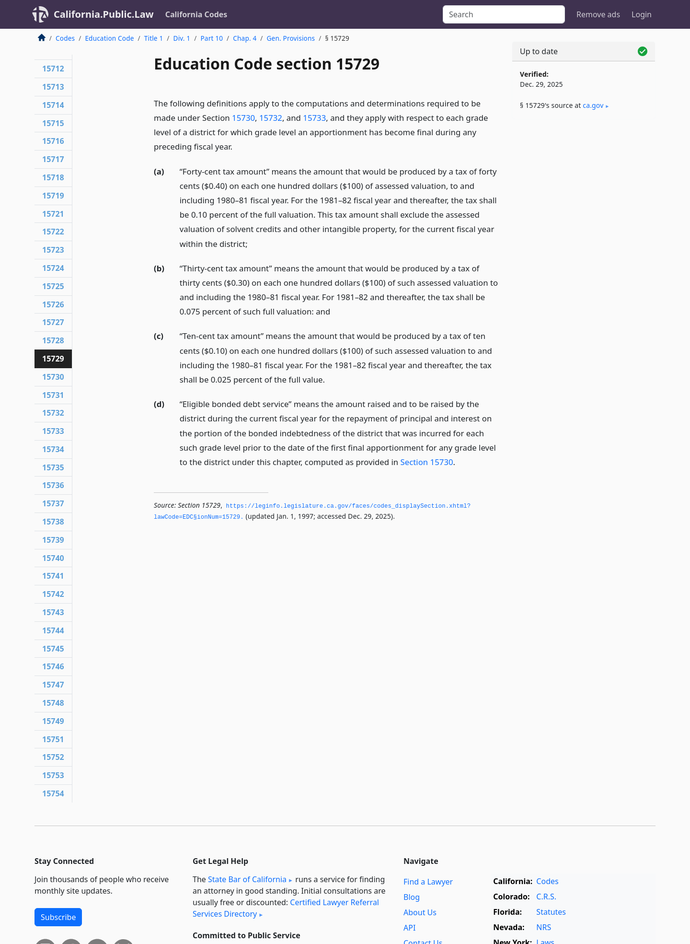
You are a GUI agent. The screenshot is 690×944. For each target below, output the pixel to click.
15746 (53, 666)
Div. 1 (182, 38)
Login (642, 14)
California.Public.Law (104, 14)
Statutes (551, 912)
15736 (53, 485)
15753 (53, 775)
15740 (53, 558)
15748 (53, 703)
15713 (53, 87)
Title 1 (153, 38)
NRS (543, 927)
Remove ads (598, 14)
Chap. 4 (244, 38)
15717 (53, 159)
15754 (53, 793)
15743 (53, 612)
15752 (53, 757)
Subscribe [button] (58, 917)
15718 (53, 177)
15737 (53, 503)
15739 (53, 540)
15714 (53, 105)
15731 (53, 395)
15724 (53, 268)
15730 (243, 117)
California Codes (196, 14)
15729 (53, 358)
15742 (53, 594)
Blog (411, 897)
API (409, 927)
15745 (53, 648)
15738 (53, 521)
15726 (53, 304)
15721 (53, 214)
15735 (53, 467)
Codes (65, 38)
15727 (53, 322)
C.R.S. (546, 896)
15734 (53, 449)
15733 (314, 117)
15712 (53, 68)
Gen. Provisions (291, 38)
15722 (53, 231)
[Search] (504, 14)
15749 (53, 721)
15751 (53, 739)
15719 (53, 195)
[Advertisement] (584, 276)
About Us (420, 912)
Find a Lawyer (428, 881)
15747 (53, 684)
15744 (53, 630)
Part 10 (211, 38)
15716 (53, 141)
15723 (53, 250)
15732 (270, 117)
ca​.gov (593, 105)
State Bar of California (247, 879)
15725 (53, 286)
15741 (53, 576)
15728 (53, 340)
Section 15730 (427, 461)
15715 (53, 123)
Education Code (109, 38)
